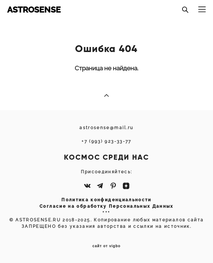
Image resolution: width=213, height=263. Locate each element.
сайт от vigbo (106, 246)
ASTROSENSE (34, 9)
